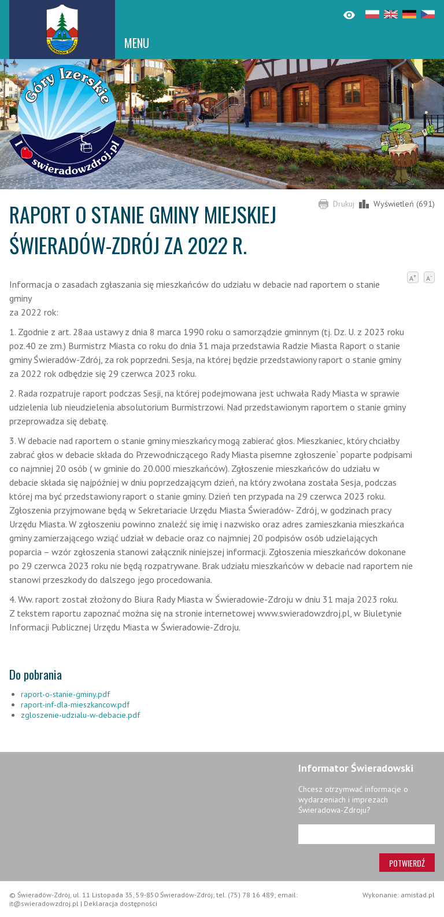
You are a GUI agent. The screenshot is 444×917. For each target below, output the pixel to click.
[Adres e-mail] (366, 834)
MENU (136, 43)
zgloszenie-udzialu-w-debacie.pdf (80, 715)
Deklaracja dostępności (120, 903)
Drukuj (343, 204)
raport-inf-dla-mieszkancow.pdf (75, 704)
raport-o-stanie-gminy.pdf (65, 694)
